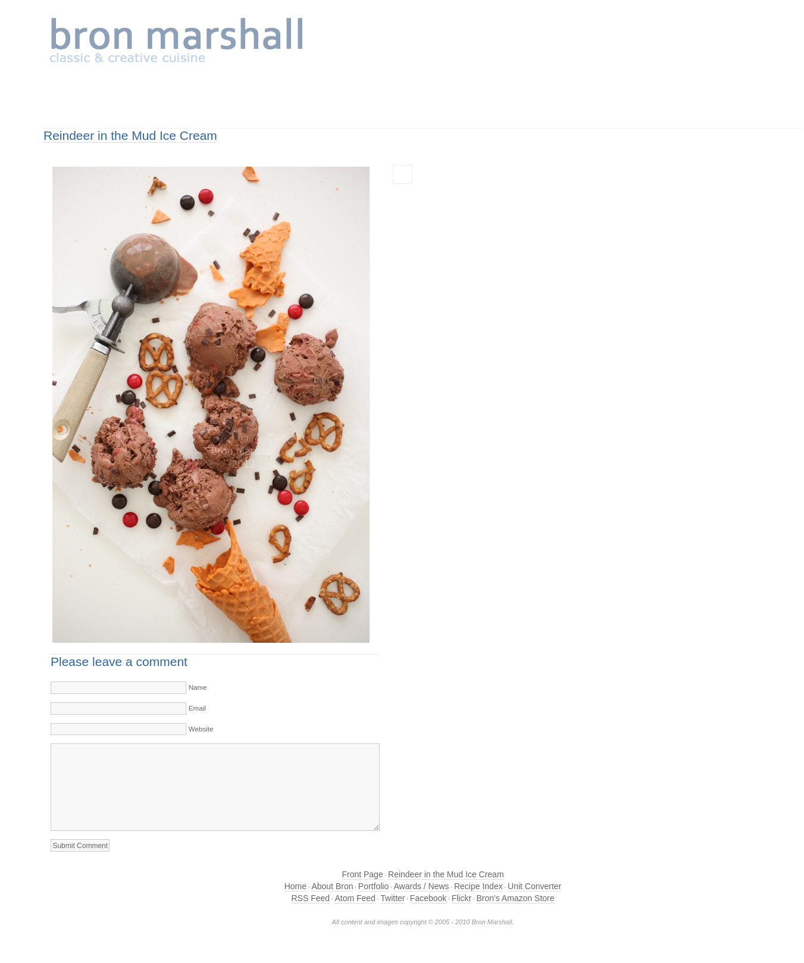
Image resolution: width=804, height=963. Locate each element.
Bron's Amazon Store (515, 898)
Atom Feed (354, 898)
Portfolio (373, 886)
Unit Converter (534, 886)
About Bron (332, 886)
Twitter (392, 898)
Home (295, 886)
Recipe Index (478, 886)
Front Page (362, 874)
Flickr (461, 898)
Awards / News (421, 886)
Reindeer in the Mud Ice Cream (130, 135)
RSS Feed (310, 898)
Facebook (428, 898)
